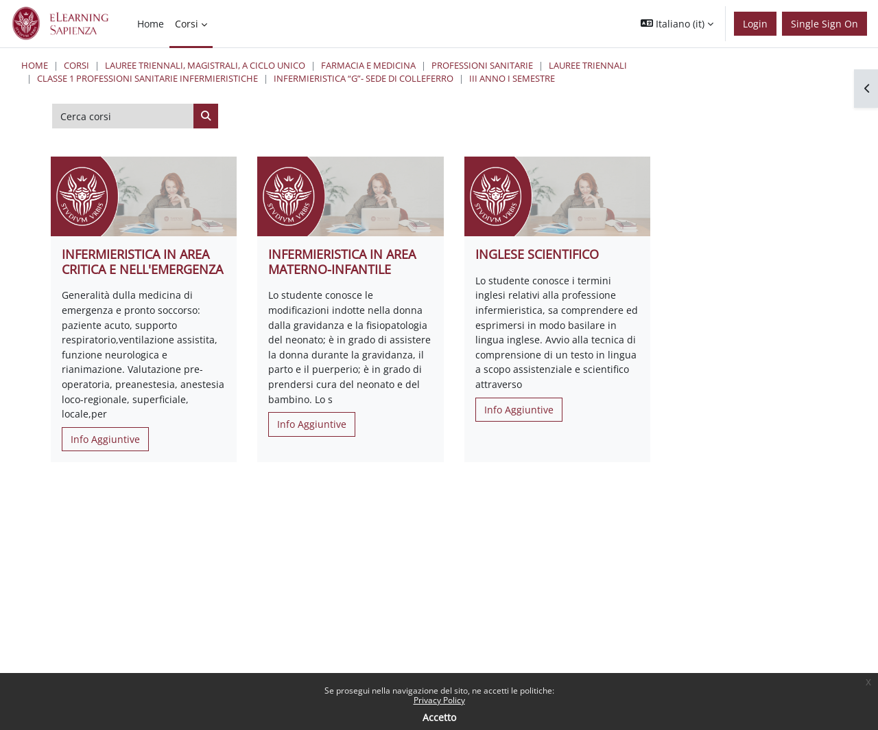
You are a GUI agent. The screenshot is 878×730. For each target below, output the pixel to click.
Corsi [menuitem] (186, 23)
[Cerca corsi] (123, 116)
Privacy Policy (439, 700)
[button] (677, 23)
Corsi (76, 65)
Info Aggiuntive (105, 439)
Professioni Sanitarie (482, 65)
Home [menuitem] (150, 23)
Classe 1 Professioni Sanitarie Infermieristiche (147, 78)
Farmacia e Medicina (368, 65)
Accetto (439, 717)
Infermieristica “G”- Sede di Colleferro (363, 78)
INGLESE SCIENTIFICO (537, 254)
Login (755, 23)
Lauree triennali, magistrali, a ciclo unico (205, 65)
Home (34, 65)
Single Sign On (824, 23)
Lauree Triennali (588, 65)
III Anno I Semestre (512, 78)
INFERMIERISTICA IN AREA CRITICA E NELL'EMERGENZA (142, 261)
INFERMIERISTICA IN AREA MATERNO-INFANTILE (342, 261)
